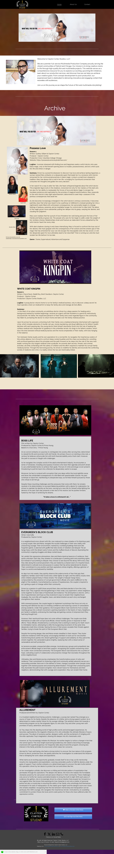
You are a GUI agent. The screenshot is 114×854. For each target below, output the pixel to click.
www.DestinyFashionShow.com (67, 846)
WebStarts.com (33, 852)
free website (12, 852)
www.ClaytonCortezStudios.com (51, 846)
